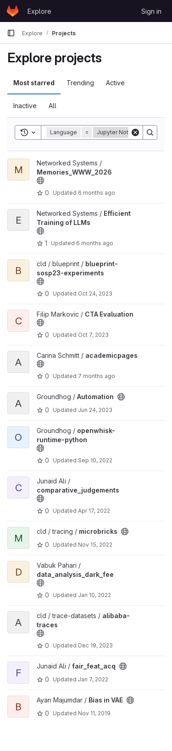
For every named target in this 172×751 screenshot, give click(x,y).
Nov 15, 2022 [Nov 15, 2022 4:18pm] (95, 544)
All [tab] (52, 106)
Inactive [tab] (25, 106)
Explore (39, 11)
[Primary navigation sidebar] (11, 33)
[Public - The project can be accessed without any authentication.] (40, 180)
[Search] (150, 132)
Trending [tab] (80, 83)
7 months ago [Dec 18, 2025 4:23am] (96, 376)
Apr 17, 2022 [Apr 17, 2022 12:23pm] (94, 510)
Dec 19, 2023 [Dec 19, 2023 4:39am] (95, 645)
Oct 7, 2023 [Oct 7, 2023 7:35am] (93, 334)
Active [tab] (115, 83)
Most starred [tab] (34, 83)
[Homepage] (12, 11)
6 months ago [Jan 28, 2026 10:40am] (96, 192)
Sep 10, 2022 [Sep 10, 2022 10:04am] (95, 460)
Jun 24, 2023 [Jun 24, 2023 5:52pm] (95, 409)
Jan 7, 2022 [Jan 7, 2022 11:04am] (93, 679)
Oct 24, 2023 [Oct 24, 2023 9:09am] (95, 293)
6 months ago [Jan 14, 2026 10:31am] (94, 243)
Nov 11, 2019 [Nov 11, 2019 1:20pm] (94, 713)
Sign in (151, 11)
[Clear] (135, 132)
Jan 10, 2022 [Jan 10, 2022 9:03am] (94, 595)
